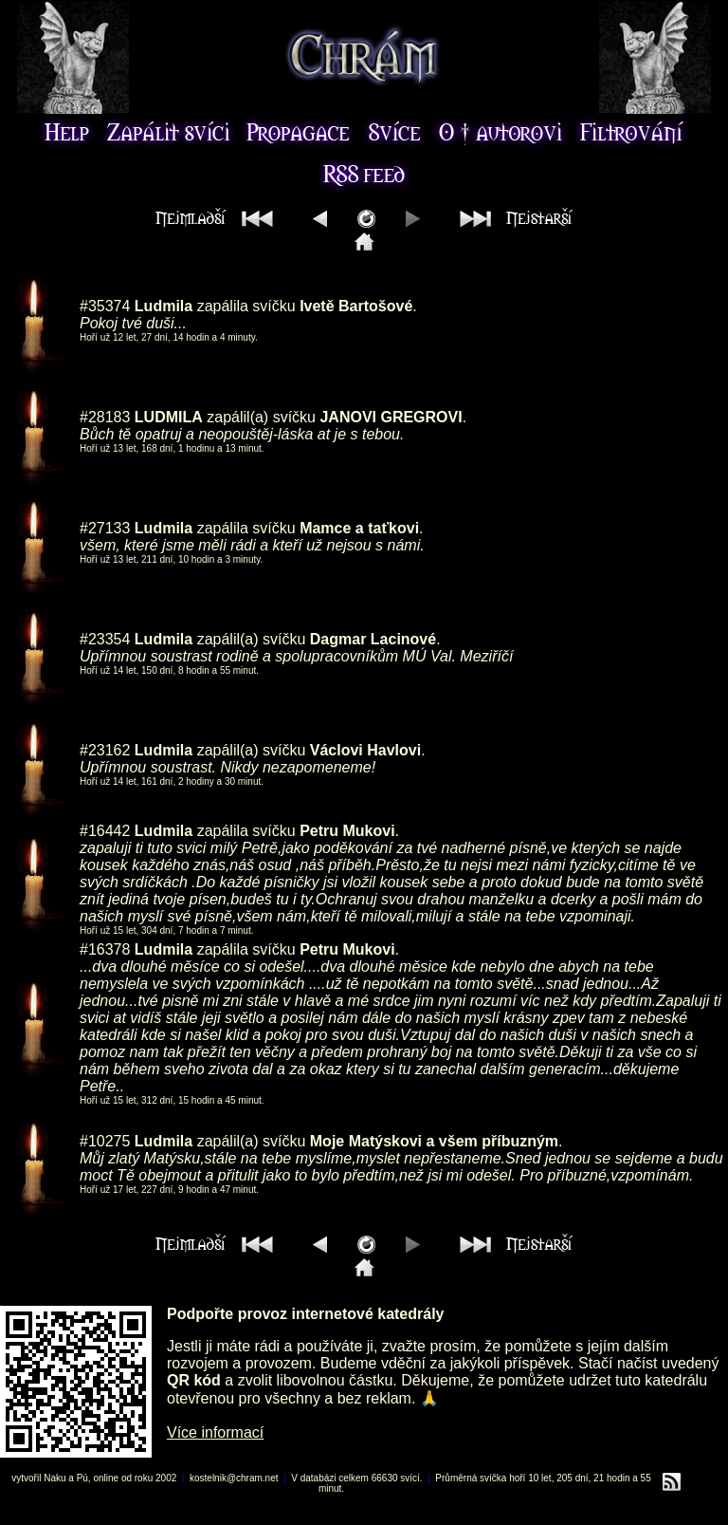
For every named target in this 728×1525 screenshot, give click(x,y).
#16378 (105, 949)
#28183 (105, 417)
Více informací (215, 1432)
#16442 (105, 831)
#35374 (105, 306)
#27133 (105, 528)
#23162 (105, 750)
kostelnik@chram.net (234, 1478)
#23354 (105, 639)
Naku (54, 1478)
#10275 (105, 1141)
